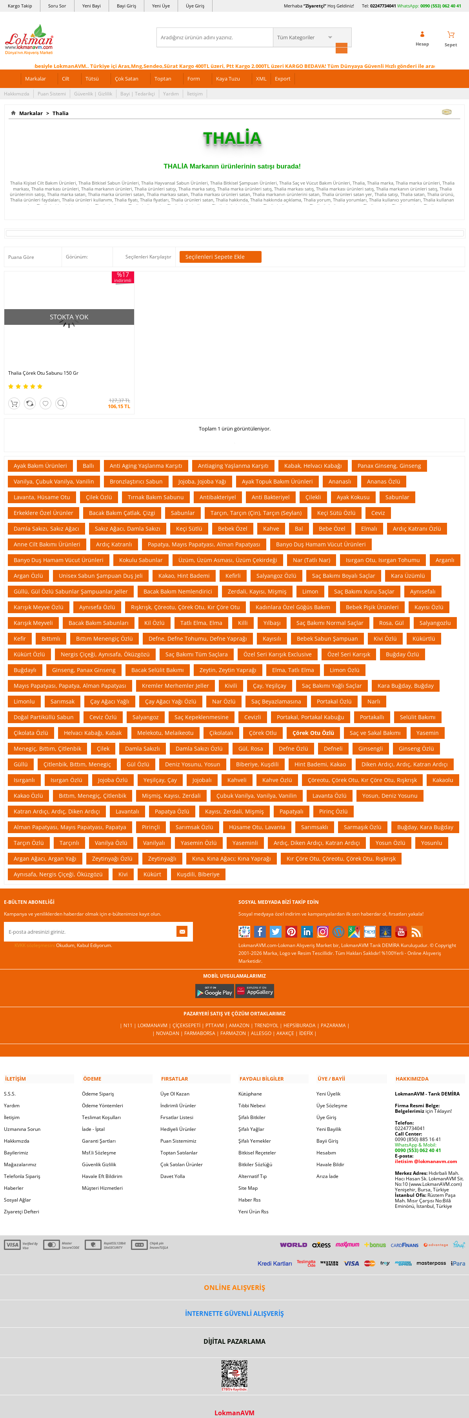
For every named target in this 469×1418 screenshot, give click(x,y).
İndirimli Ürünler (178, 1093)
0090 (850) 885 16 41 (418, 1127)
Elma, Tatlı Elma (293, 658)
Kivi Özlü (385, 627)
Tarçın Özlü (29, 831)
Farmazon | (235, 1022)
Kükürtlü (424, 627)
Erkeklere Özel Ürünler (43, 501)
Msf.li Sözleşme (99, 1140)
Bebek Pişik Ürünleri (372, 595)
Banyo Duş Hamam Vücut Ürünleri (321, 533)
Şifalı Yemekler (254, 1128)
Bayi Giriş (126, 6)
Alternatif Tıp (252, 1164)
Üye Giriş (195, 6)
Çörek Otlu (263, 721)
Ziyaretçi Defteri (21, 1199)
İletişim (195, 93)
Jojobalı (202, 768)
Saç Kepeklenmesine (202, 705)
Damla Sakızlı (142, 737)
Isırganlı (24, 768)
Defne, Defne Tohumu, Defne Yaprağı (198, 627)
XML (261, 77)
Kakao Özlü (28, 784)
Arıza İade (327, 1164)
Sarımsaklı (314, 815)
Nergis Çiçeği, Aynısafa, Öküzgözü (105, 643)
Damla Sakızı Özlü (199, 737)
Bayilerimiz (16, 1140)
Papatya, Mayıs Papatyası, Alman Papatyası (204, 533)
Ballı (88, 454)
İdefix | (308, 1022)
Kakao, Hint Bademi (184, 564)
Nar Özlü (224, 690)
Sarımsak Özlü (194, 815)
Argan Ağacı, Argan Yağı (45, 847)
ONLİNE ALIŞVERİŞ (234, 1275)
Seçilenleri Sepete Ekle (220, 256)
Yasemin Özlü (199, 831)
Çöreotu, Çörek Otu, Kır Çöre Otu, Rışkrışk (362, 768)
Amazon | (241, 1014)
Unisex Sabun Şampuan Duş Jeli (101, 564)
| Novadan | (168, 1022)
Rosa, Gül (391, 611)
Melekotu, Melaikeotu (165, 721)
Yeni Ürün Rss (253, 1199)
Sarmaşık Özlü (363, 815)
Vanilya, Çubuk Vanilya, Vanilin (54, 470)
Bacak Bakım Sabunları (99, 611)
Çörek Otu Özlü (313, 721)
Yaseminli (245, 831)
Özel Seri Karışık (348, 643)
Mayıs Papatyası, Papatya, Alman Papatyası (70, 674)
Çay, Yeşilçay (269, 674)
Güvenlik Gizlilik (99, 1152)
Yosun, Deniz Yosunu (390, 784)
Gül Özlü (138, 753)
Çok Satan (126, 77)
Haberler (14, 1176)
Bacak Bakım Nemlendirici (178, 580)
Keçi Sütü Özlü (336, 501)
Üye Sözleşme (331, 1093)
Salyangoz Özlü (276, 564)
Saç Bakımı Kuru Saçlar (364, 580)
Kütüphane (250, 1081)
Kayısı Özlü (429, 595)
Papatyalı (292, 800)
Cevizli (252, 705)
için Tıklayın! (423, 1099)
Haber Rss (249, 1187)
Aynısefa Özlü (97, 595)
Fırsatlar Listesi (176, 1105)
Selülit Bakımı (418, 705)
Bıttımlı (51, 627)
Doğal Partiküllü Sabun (44, 705)
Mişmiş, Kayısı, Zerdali (171, 784)
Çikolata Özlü (31, 721)
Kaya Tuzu (228, 77)
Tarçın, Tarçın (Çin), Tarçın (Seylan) (256, 501)
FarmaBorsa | (202, 1022)
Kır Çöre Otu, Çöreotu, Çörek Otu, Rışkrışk (341, 847)
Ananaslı (340, 470)
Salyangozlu (435, 611)
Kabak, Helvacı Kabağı (313, 454)
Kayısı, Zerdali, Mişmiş (234, 800)
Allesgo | (263, 1022)
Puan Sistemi (52, 93)
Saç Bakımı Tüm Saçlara (196, 643)
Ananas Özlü (383, 470)
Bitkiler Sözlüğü (255, 1152)
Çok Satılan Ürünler (181, 1152)
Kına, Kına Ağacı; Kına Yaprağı (231, 847)
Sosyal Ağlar (17, 1187)
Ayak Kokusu (353, 485)
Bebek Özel (232, 517)
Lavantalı (127, 800)
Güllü (21, 753)
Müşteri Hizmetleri (102, 1176)
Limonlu (24, 690)
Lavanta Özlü (330, 784)
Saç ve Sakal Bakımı (375, 721)
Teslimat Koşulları (101, 1105)
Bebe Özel (332, 517)
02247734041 (383, 6)
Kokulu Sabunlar (141, 548)
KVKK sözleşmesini (35, 934)
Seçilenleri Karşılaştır (148, 256)
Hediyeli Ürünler (178, 1117)
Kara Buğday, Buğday (406, 674)
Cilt (65, 77)
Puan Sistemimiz (178, 1128)
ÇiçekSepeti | (189, 1014)
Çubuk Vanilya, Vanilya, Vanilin (256, 784)
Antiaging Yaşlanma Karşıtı (233, 454)
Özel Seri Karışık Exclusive (278, 643)
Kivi (123, 863)
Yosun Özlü (390, 831)
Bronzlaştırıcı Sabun (136, 470)
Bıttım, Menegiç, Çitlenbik (92, 784)
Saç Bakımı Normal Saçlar (330, 611)
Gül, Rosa (250, 737)
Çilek (103, 737)
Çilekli (313, 485)
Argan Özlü (28, 564)
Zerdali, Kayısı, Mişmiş (257, 580)
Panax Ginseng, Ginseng (389, 454)
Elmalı (369, 517)
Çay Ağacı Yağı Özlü (170, 690)
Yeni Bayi (91, 6)
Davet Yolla (172, 1164)
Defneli (333, 737)
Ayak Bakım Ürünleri (40, 454)
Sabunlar (397, 485)
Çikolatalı (221, 721)
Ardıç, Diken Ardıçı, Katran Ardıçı (317, 831)
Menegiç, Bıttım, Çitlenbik (47, 737)
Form (193, 77)
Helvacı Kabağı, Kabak (93, 721)
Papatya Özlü (172, 800)
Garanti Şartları (99, 1128)
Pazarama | (335, 1014)
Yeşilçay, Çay (160, 768)
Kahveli (237, 768)
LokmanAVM (234, 1400)
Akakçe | (287, 1022)
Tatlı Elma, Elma (201, 611)
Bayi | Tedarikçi (137, 93)
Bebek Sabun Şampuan (327, 627)
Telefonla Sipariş (22, 1164)
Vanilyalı (154, 831)
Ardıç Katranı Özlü (417, 517)
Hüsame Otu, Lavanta (257, 815)
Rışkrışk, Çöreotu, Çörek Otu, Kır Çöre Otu (185, 595)
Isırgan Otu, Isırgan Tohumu (383, 548)
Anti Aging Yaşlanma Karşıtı (146, 454)
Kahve (271, 517)
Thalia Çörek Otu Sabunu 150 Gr (43, 362)
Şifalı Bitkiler (251, 1105)
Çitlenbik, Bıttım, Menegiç (77, 753)
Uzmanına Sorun (22, 1117)
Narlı (373, 690)
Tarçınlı (69, 831)
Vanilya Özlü (111, 831)
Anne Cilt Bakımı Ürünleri (47, 533)
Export (283, 77)
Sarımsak (63, 690)
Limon (310, 580)
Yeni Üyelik (328, 1081)
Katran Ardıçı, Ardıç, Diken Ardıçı (57, 800)
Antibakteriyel (218, 485)
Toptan (163, 77)
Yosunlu (431, 831)
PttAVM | (217, 1014)
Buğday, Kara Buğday (425, 815)
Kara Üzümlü (408, 564)
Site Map (248, 1176)
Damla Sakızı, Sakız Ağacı (46, 517)
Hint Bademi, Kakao (320, 753)
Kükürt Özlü (29, 643)
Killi (243, 611)
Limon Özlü (345, 658)
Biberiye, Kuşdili (257, 753)
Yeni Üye (161, 6)
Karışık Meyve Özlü (39, 595)
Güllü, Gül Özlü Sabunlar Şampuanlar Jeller (71, 580)
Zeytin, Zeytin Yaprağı (228, 658)
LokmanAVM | (155, 1014)
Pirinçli (151, 815)
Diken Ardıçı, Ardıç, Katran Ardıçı (405, 753)
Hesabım (326, 1140)
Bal (299, 517)
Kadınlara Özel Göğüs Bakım (293, 595)
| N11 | (129, 1014)
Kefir (20, 627)
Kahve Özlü (277, 768)
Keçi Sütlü (189, 517)
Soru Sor (57, 6)
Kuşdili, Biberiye (198, 863)
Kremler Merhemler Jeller (175, 674)
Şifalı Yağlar (251, 1117)
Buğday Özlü (402, 643)
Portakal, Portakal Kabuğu (310, 705)
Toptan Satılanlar (179, 1140)
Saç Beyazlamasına (276, 690)
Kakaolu (443, 768)
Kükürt (152, 863)
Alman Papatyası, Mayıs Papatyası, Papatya (70, 815)
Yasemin (427, 721)
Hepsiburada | (302, 1014)
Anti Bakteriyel (271, 485)
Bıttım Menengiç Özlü (104, 627)
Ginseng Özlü (416, 737)
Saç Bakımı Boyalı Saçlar (343, 564)
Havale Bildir (330, 1152)
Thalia (59, 112)
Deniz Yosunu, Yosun (192, 753)
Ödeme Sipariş (98, 1081)
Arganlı (445, 548)
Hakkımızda (16, 93)
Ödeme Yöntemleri (102, 1093)
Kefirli (233, 564)
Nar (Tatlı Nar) (311, 548)
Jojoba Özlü (113, 768)
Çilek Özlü (99, 485)
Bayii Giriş (327, 1128)
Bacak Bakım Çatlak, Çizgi (122, 501)
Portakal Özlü (334, 690)
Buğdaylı (25, 658)
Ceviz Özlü (103, 705)
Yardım (171, 93)
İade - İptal (93, 1117)
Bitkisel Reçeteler (257, 1140)
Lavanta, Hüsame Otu (42, 485)
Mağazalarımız (20, 1152)
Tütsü (92, 77)
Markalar (35, 77)
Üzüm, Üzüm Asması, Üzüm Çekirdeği (227, 548)
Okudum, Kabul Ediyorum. (58, 934)
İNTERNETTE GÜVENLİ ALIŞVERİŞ (234, 1301)
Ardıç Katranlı (114, 533)
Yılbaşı (272, 611)
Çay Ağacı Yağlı (109, 690)
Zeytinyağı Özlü (112, 847)
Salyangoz (146, 705)
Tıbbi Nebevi (251, 1093)
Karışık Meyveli (33, 611)
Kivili (231, 674)
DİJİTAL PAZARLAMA (234, 1329)
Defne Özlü (293, 737)
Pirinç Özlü (333, 800)
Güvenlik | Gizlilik (93, 93)
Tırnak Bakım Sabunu (156, 485)
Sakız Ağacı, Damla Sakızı (127, 517)
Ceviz (378, 501)
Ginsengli (370, 737)
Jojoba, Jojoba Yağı (202, 470)
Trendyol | (269, 1014)
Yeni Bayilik (328, 1117)
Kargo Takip (20, 6)
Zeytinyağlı (162, 847)
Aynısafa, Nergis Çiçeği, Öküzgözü (58, 863)
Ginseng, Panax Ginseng (84, 658)
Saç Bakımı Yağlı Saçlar (332, 674)
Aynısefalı (423, 580)
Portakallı (372, 705)
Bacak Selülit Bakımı (157, 658)
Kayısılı (272, 627)
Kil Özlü (154, 611)
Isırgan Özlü (66, 768)
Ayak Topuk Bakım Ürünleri (277, 470)
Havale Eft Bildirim (102, 1164)
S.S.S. (10, 1081)
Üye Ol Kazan (174, 1081)
